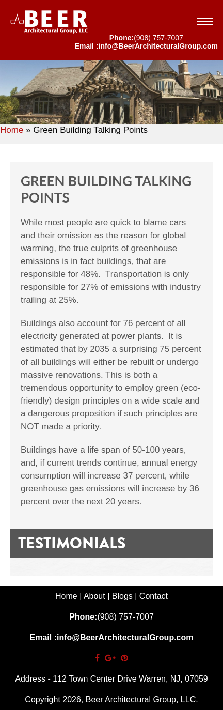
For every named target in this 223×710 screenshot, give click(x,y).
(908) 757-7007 (158, 38)
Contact (153, 596)
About (94, 596)
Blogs (122, 596)
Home (11, 130)
